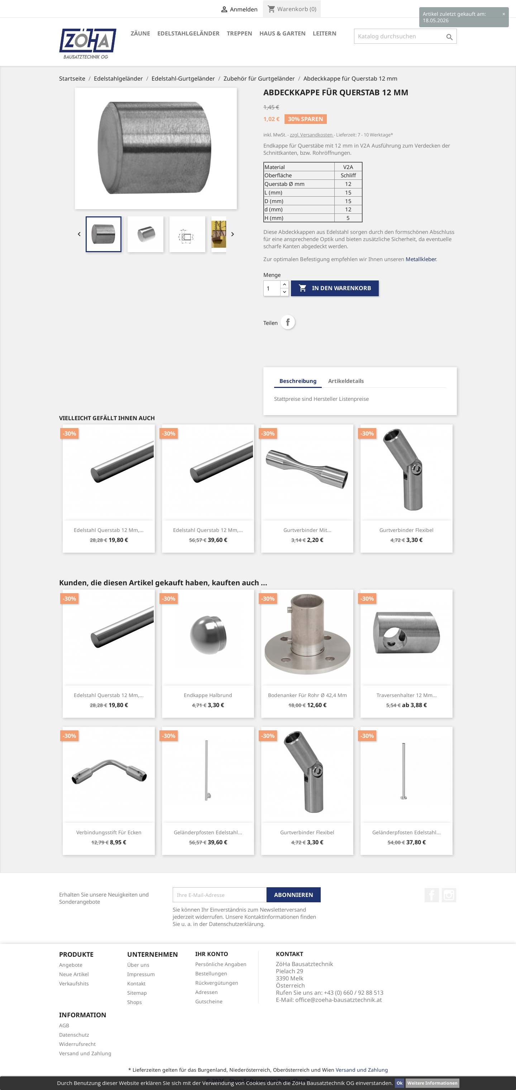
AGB (64, 1025)
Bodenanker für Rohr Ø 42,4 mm (307, 695)
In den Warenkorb (334, 288)
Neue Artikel (74, 974)
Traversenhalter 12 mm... (407, 695)
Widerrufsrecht (77, 1044)
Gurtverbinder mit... (307, 530)
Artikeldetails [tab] (346, 380)
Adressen (206, 992)
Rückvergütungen (216, 982)
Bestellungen (211, 973)
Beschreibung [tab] (298, 380)
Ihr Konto (211, 954)
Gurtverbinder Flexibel (406, 530)
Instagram (449, 895)
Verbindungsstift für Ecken (109, 832)
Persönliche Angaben (221, 964)
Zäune (140, 33)
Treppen (239, 33)
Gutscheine (209, 1001)
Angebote (70, 964)
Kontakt (136, 983)
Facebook (432, 895)
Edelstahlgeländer (188, 33)
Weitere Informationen (432, 1083)
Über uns (138, 964)
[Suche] (405, 36)
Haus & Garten (282, 33)
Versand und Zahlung (85, 1053)
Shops (134, 1002)
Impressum (141, 974)
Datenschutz (74, 1034)
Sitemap (137, 992)
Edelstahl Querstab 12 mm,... (109, 530)
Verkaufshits (74, 983)
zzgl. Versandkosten (312, 134)
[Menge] (272, 288)
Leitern (324, 33)
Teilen (288, 322)
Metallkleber (421, 259)
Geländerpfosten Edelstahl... (208, 832)
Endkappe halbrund (208, 695)
